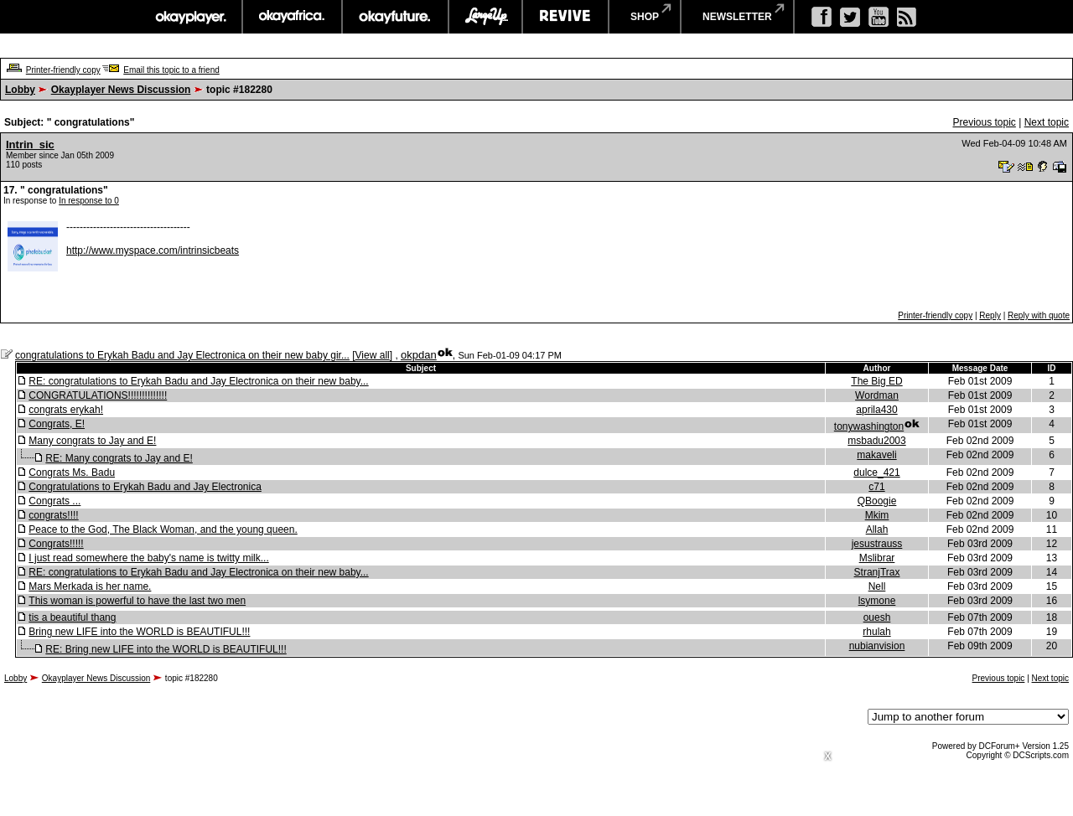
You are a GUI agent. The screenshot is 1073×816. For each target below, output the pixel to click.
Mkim (877, 515)
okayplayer (189, 17)
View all (372, 355)
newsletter (737, 17)
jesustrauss (877, 544)
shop (644, 17)
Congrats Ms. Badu (72, 472)
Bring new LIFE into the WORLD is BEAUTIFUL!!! (139, 632)
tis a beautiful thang (72, 617)
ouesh (877, 617)
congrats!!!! (53, 515)
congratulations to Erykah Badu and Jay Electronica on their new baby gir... (182, 355)
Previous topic (983, 122)
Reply (990, 315)
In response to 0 (89, 200)
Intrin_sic (30, 144)
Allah (877, 529)
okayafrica (292, 17)
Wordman (877, 395)
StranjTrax (877, 572)
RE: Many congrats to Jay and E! (118, 458)
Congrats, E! (57, 424)
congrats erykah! (66, 410)
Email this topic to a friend (171, 70)
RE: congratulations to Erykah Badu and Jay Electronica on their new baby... (198, 381)
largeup (485, 17)
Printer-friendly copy (63, 70)
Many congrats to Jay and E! (92, 441)
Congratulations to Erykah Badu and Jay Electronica (145, 487)
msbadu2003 (876, 441)
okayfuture (395, 17)
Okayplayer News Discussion (121, 90)
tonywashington (869, 426)
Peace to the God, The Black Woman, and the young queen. (163, 529)
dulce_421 (876, 472)
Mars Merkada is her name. (90, 586)
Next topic (1046, 122)
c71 (876, 487)
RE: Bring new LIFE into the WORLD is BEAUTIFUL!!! (165, 649)
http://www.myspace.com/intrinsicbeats (152, 250)
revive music (565, 17)
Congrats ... (54, 501)
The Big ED (876, 381)
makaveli (876, 455)
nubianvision (877, 646)
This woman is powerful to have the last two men (137, 601)
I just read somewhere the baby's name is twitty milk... (148, 558)
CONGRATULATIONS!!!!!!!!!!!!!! (98, 395)
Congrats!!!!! (56, 544)
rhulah (876, 632)
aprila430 (876, 410)
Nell (877, 586)
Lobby (20, 90)
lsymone (877, 601)
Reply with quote (1039, 315)
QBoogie (877, 501)
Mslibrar (877, 558)
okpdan (419, 355)
